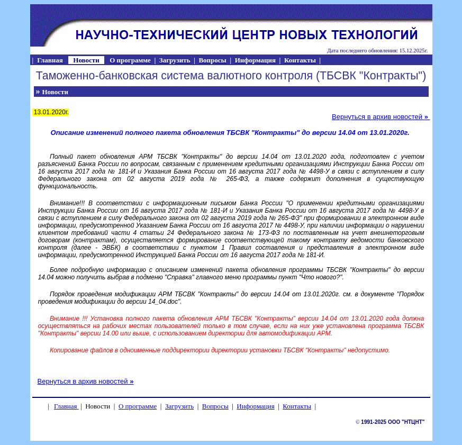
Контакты (297, 406)
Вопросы (215, 406)
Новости (55, 92)
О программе (138, 406)
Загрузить (179, 406)
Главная (65, 406)
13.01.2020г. (50, 112)
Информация (255, 406)
